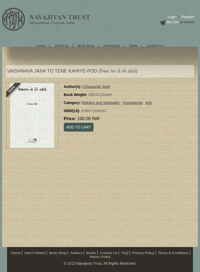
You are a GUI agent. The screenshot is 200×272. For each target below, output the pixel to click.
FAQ (124, 253)
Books (91, 253)
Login (172, 17)
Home (41, 46)
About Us (61, 46)
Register (187, 17)
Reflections (111, 46)
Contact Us (155, 46)
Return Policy (100, 257)
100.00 (88, 118)
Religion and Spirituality (101, 103)
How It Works (34, 253)
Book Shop (86, 46)
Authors (76, 253)
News (133, 46)
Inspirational (132, 103)
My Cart (173, 22)
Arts (148, 103)
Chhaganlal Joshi (96, 87)
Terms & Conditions (173, 253)
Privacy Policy (143, 253)
